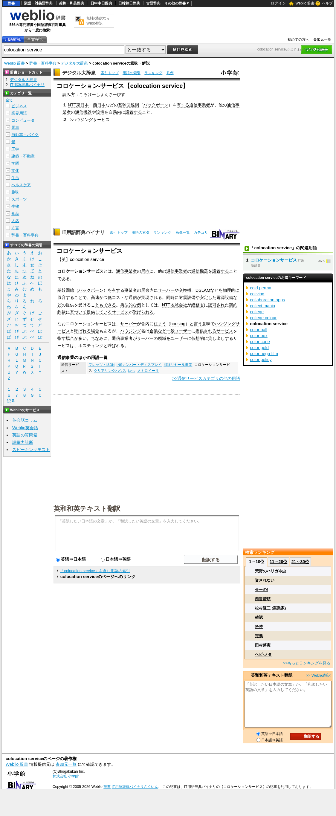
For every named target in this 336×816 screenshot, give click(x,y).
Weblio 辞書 (304, 3)
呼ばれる (82, 330)
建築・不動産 (23, 156)
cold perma (260, 287)
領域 (162, 338)
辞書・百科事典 (42, 63)
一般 (170, 330)
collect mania (262, 305)
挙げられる (143, 312)
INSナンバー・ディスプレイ (139, 364)
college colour (263, 317)
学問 (15, 163)
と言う (196, 323)
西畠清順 (263, 599)
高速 (95, 297)
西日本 (99, 105)
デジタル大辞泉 (74, 63)
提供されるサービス (214, 330)
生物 (15, 206)
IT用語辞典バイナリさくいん (135, 787)
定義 (259, 636)
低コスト (116, 297)
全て (9, 100)
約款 (61, 312)
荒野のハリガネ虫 (270, 571)
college (257, 311)
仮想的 (197, 338)
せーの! (261, 589)
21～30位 (300, 561)
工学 (15, 149)
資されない (264, 580)
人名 (15, 220)
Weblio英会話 (25, 427)
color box (258, 335)
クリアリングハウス (110, 370)
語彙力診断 (22, 442)
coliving (257, 293)
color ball (258, 329)
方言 (15, 228)
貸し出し (216, 338)
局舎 (145, 290)
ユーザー (183, 330)
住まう (160, 323)
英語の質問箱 (24, 435)
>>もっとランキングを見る (306, 663)
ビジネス (19, 106)
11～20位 (278, 561)
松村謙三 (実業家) (270, 608)
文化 (15, 170)
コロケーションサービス (274, 260)
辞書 (11, 3)
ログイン (278, 3)
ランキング (153, 73)
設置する (133, 112)
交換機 (185, 290)
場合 (95, 330)
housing (177, 323)
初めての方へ (298, 39)
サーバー (166, 290)
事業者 (130, 290)
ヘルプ (327, 3)
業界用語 (19, 113)
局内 (117, 112)
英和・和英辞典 (71, 3)
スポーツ (19, 199)
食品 (15, 213)
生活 (15, 177)
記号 (11, 401)
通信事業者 (199, 105)
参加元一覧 (322, 39)
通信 (133, 297)
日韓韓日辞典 (129, 3)
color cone (260, 341)
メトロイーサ (148, 370)
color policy (260, 359)
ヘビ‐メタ (263, 654)
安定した (208, 297)
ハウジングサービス (91, 119)
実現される (151, 297)
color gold (259, 347)
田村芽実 (263, 645)
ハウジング (130, 330)
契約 (233, 304)
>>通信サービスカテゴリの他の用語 (206, 378)
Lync (131, 370)
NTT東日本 (78, 105)
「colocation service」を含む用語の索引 (95, 571)
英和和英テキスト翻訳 (87, 508)
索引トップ (110, 73)
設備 (100, 112)
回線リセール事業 (178, 364)
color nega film (264, 353)
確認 (259, 617)
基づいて (78, 312)
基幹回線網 (128, 105)
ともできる (105, 304)
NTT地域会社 (174, 304)
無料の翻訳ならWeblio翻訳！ (97, 20)
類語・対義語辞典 (38, 3)
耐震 (183, 297)
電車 (15, 127)
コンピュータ (23, 120)
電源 (220, 297)
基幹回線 (65, 290)
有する (183, 105)
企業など (157, 330)
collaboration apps (267, 299)
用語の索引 (131, 73)
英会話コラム (24, 420)
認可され (216, 304)
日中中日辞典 (101, 3)
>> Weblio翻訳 (318, 675)
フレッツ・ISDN (101, 364)
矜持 (259, 626)
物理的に (231, 290)
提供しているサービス (108, 312)
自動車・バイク (25, 134)
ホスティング (90, 345)
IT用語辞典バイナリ (83, 232)
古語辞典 (153, 3)
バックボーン (155, 105)
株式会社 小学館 (66, 776)
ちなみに (99, 338)
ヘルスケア (21, 185)
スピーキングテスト (31, 449)
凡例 (170, 73)
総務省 (197, 304)
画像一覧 (182, 232)
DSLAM (203, 290)
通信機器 (83, 112)
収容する (65, 297)
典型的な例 (130, 304)
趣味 (15, 192)
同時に (172, 297)
